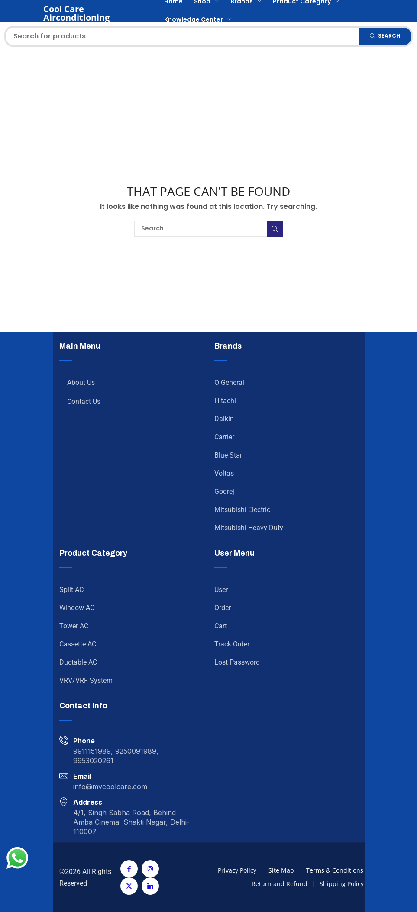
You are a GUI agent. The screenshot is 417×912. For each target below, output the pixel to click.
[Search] (385, 36)
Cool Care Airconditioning (76, 13)
